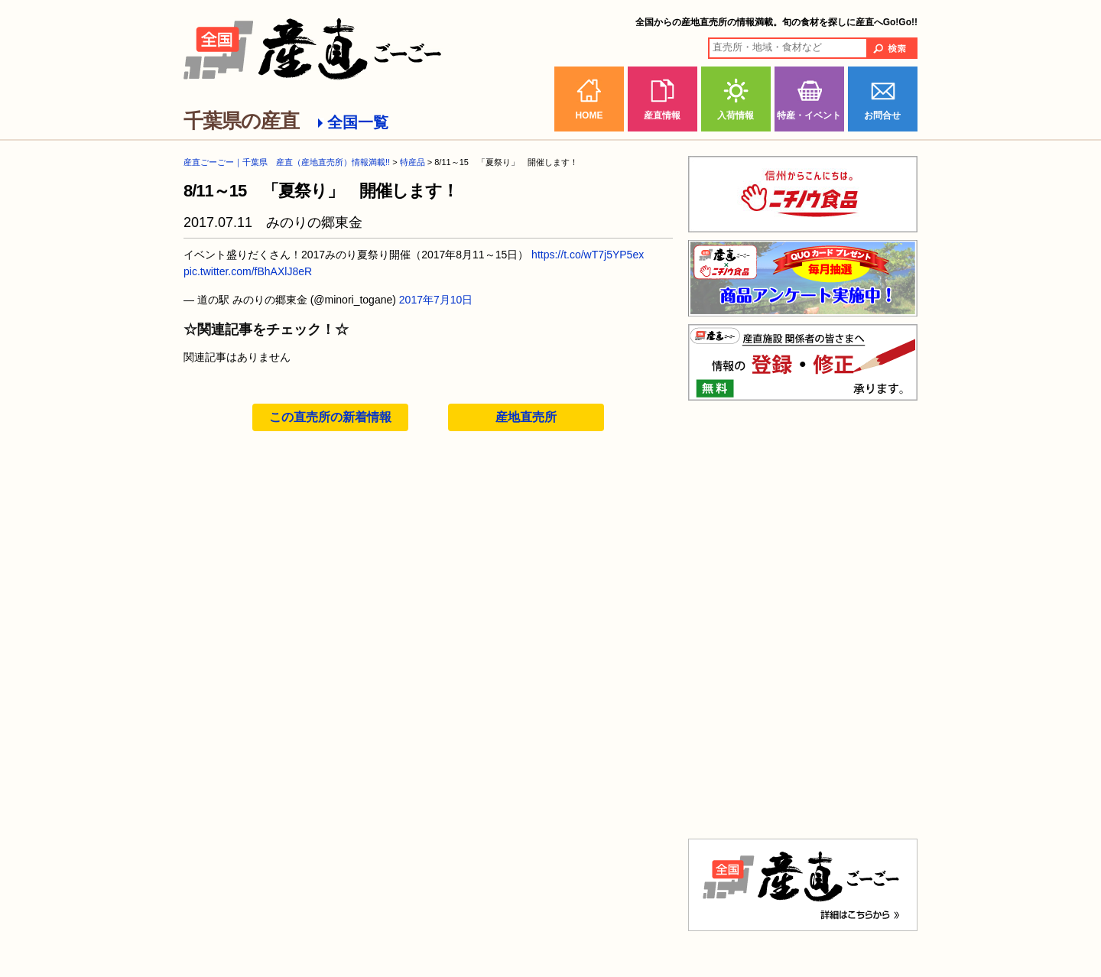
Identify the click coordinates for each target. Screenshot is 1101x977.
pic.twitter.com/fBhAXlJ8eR (248, 271)
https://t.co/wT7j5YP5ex (587, 254)
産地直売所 (526, 417)
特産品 (412, 162)
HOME (588, 115)
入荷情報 (735, 115)
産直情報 (662, 115)
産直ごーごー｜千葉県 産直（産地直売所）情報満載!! (287, 162)
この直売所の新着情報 (330, 417)
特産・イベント (809, 115)
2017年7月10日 (436, 300)
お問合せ (882, 115)
